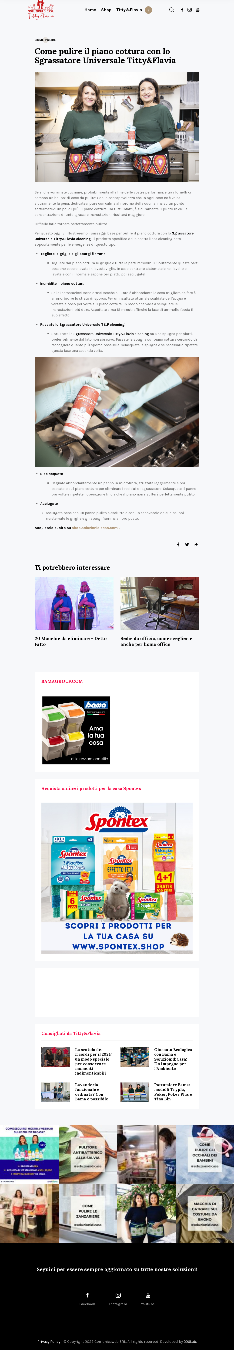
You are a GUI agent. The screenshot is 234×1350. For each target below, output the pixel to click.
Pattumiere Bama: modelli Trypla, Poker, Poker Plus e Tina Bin (173, 1091)
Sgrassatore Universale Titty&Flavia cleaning (111, 334)
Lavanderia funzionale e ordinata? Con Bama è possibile (91, 1091)
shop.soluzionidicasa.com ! (95, 528)
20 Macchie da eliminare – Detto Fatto (71, 641)
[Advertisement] (117, 992)
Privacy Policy (48, 1341)
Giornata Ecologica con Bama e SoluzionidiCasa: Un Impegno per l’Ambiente (173, 1059)
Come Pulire (45, 40)
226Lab (190, 1341)
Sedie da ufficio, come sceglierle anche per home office (156, 641)
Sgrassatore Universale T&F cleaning (92, 324)
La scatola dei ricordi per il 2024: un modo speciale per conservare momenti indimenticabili (93, 1061)
